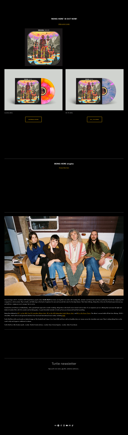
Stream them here (64, 168)
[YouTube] (67, 425)
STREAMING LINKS (64, 24)
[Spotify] (58, 425)
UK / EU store (94, 119)
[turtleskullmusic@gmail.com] (70, 425)
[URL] (55, 425)
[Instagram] (64, 425)
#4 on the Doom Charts (83, 313)
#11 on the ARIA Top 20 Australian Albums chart (32, 313)
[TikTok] (72, 425)
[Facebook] (61, 425)
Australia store (33, 119)
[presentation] (19, 140)
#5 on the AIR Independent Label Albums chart (60, 313)
